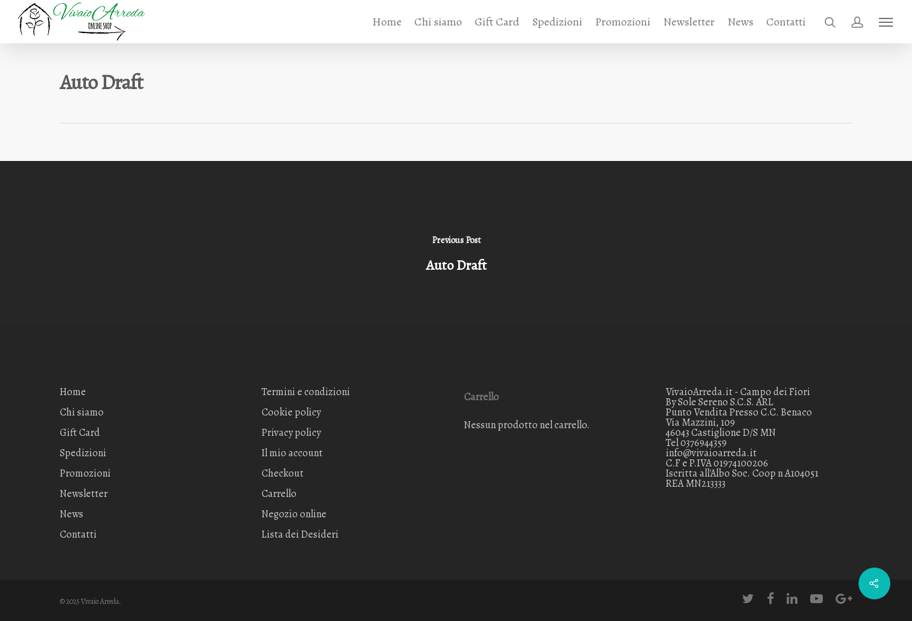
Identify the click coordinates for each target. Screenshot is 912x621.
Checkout (283, 473)
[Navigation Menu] (886, 21)
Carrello (279, 494)
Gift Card (497, 21)
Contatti (786, 21)
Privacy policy (291, 433)
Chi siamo (438, 21)
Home (387, 21)
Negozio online (294, 514)
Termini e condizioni (306, 393)
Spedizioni (557, 21)
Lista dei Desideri (300, 534)
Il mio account (292, 453)
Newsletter (689, 21)
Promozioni (622, 21)
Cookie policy (291, 412)
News (740, 21)
